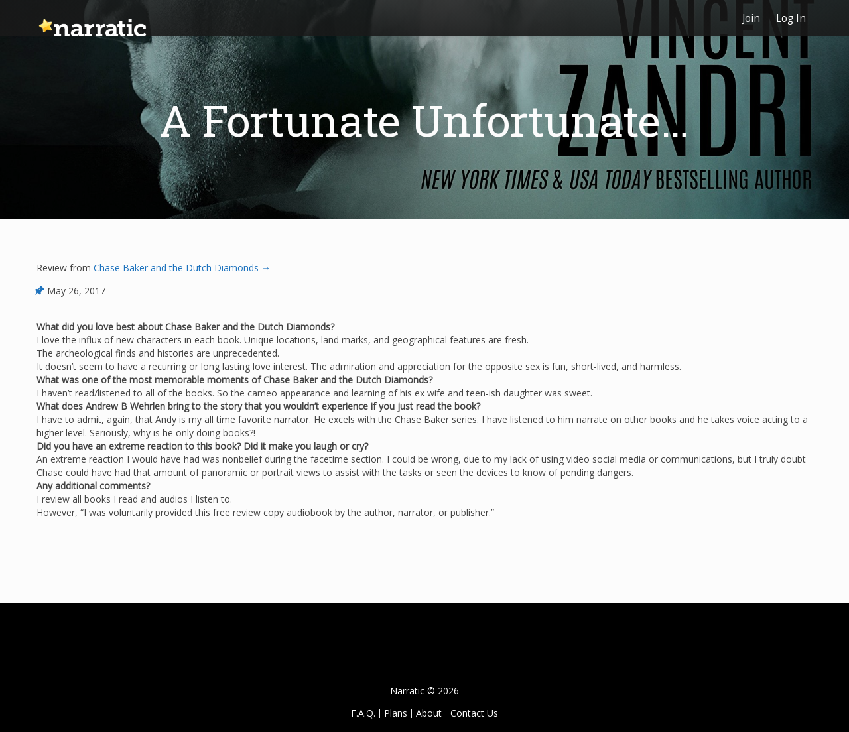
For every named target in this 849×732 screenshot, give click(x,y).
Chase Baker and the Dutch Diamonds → (181, 267)
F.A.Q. (363, 713)
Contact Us (474, 713)
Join (751, 18)
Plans (395, 713)
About (429, 713)
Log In (791, 18)
